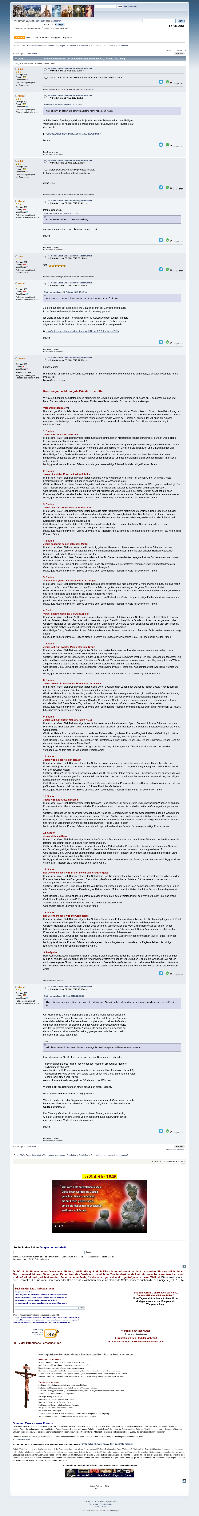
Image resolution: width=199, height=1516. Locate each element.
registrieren (56, 21)
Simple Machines (111, 1502)
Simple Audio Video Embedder (100, 1504)
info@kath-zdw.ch (25, 1439)
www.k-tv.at (38, 1335)
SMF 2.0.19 (88, 1502)
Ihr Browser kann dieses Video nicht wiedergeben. (99, 1206)
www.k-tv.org (37, 1332)
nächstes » (181, 50)
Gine (20, 69)
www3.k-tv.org (37, 1330)
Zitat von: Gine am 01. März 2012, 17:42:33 (63, 213)
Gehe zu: (156, 1161)
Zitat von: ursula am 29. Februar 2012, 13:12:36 (65, 292)
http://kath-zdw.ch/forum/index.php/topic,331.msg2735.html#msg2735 (82, 331)
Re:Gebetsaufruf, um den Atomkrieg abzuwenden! (70, 68)
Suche (17, 1247)
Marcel (21, 96)
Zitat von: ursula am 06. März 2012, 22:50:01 (64, 996)
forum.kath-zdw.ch (122, 1444)
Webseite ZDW (130, 6)
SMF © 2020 (99, 1502)
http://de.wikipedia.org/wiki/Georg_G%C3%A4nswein (73, 134)
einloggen (40, 21)
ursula (21, 358)
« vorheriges (171, 50)
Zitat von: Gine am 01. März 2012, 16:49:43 (63, 105)
